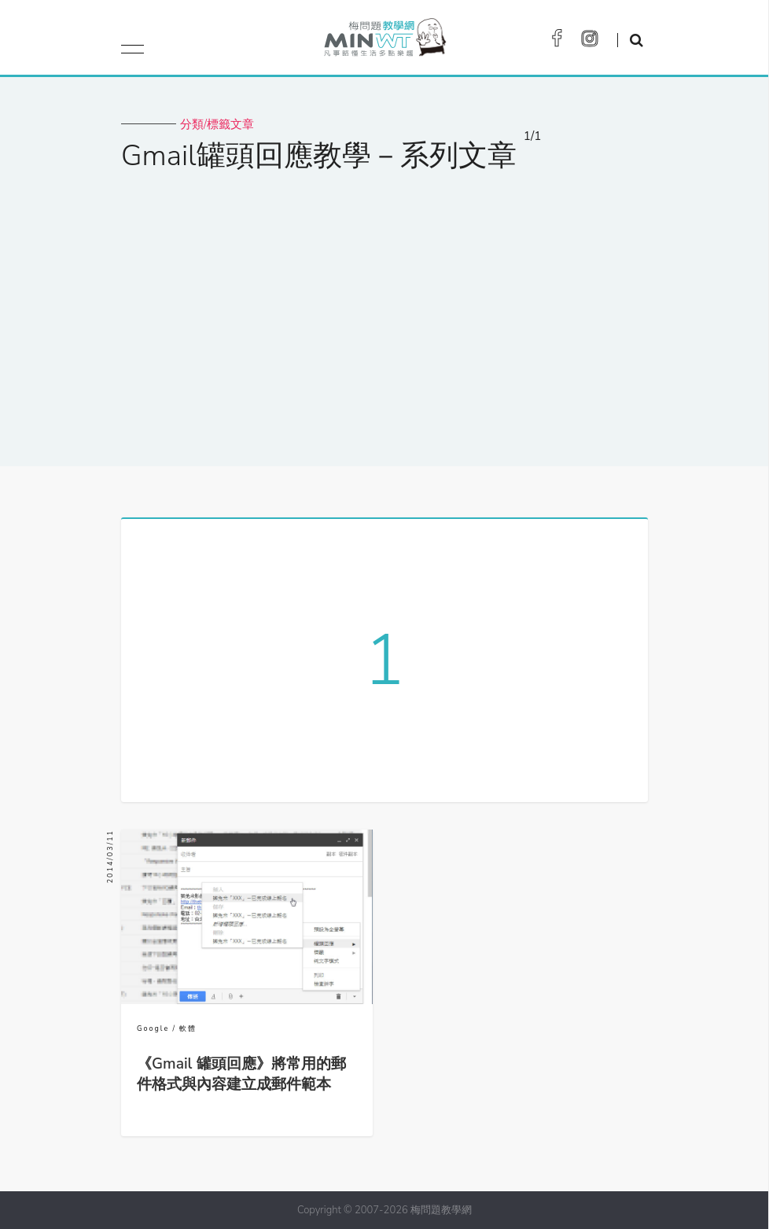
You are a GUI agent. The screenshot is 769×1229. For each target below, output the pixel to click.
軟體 (188, 1028)
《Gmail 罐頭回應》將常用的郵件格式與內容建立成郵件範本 (241, 1074)
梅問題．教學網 (384, 41)
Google (153, 1028)
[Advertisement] (384, 309)
